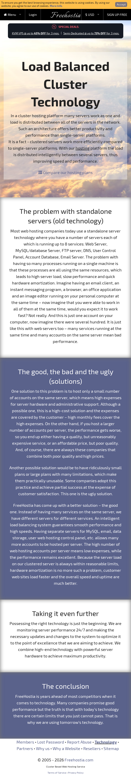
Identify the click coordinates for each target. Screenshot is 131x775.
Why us (43, 748)
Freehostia (65, 16)
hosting (83, 148)
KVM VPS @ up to (35, 33)
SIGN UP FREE (117, 14)
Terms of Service (57, 772)
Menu (10, 14)
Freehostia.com (79, 759)
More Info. (56, 5)
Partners (25, 748)
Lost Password (50, 741)
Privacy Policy (75, 772)
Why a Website (66, 748)
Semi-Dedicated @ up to (91, 33)
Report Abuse (79, 741)
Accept (121, 4)
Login (33, 14)
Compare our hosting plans (65, 172)
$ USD (89, 14)
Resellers (92, 748)
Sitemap (111, 748)
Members (25, 741)
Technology (106, 741)
